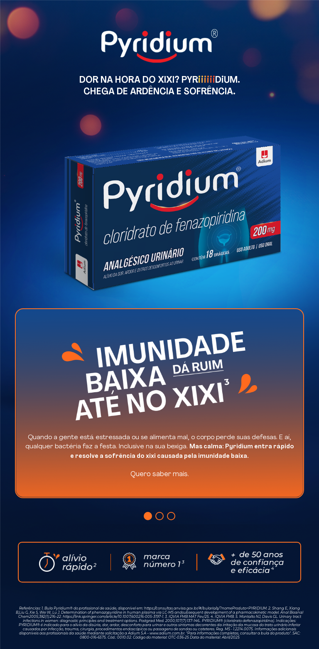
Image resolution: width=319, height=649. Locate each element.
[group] (159, 403)
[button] (148, 516)
